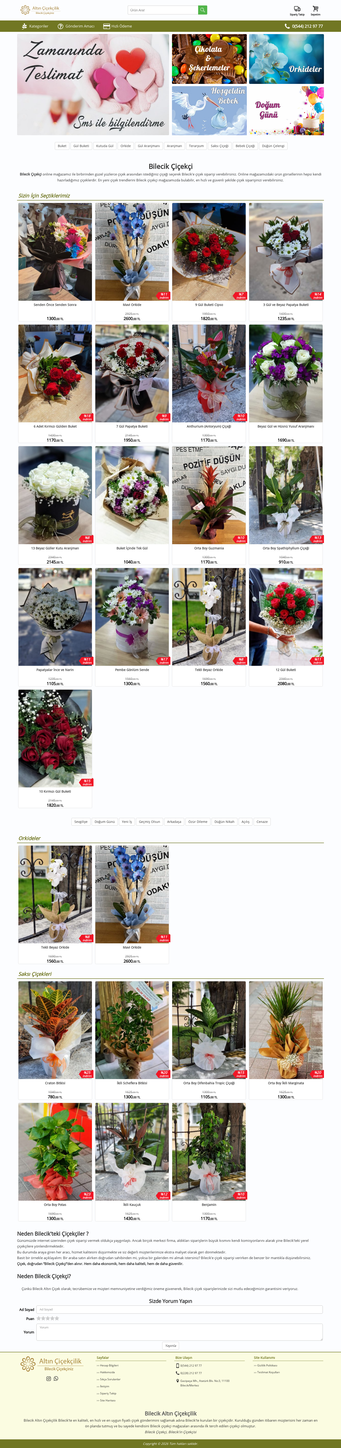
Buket (62, 146)
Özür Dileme (197, 821)
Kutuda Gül (105, 146)
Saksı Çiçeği (220, 146)
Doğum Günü (105, 821)
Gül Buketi (81, 146)
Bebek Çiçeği (245, 146)
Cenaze (262, 821)
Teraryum (196, 146)
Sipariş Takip (108, 1393)
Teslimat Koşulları (268, 1372)
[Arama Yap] (167, 10)
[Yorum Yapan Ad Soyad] (179, 1309)
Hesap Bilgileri (109, 1365)
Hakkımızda (107, 1372)
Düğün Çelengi (273, 146)
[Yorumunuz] (179, 1332)
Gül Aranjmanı (149, 146)
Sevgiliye (81, 821)
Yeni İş (127, 821)
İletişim (104, 1386)
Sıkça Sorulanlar (110, 1379)
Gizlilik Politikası (267, 1365)
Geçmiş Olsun (149, 821)
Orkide (126, 146)
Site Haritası (108, 1400)
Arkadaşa (174, 821)
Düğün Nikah (225, 821)
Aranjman (174, 146)
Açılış (246, 821)
